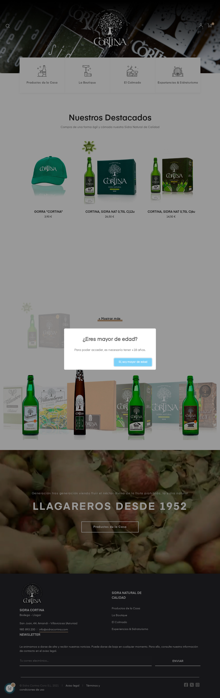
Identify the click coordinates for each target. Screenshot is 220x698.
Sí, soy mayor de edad (133, 362)
